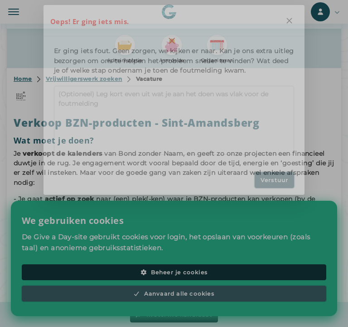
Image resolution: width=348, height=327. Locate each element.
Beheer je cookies (174, 272)
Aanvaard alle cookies (174, 293)
